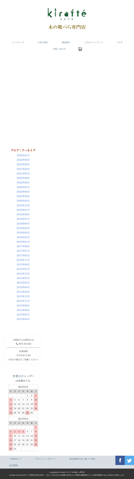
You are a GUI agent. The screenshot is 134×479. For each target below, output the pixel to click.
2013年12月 (23, 296)
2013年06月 (23, 310)
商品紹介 (66, 42)
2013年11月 (23, 301)
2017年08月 (23, 246)
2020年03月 (23, 201)
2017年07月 (23, 251)
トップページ (17, 42)
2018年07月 (23, 219)
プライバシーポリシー (45, 458)
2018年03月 (23, 232)
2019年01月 (23, 210)
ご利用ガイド (15, 458)
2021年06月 (23, 169)
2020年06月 (23, 192)
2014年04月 (23, 287)
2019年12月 (23, 205)
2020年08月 (23, 182)
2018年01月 (23, 242)
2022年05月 (23, 164)
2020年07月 (23, 187)
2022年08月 (23, 160)
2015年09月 (23, 264)
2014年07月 (23, 278)
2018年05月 (23, 228)
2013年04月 (23, 319)
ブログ (119, 42)
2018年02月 (23, 237)
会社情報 (13, 465)
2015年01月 (23, 269)
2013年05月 (23, 314)
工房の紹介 (43, 42)
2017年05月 (23, 255)
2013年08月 (23, 305)
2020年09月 (23, 178)
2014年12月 (23, 273)
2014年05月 (23, 283)
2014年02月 (23, 292)
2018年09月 (23, 214)
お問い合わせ (58, 49)
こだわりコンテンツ (93, 42)
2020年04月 (23, 196)
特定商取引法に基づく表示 (82, 458)
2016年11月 (23, 260)
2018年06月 (23, 223)
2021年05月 (23, 173)
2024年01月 (23, 155)
